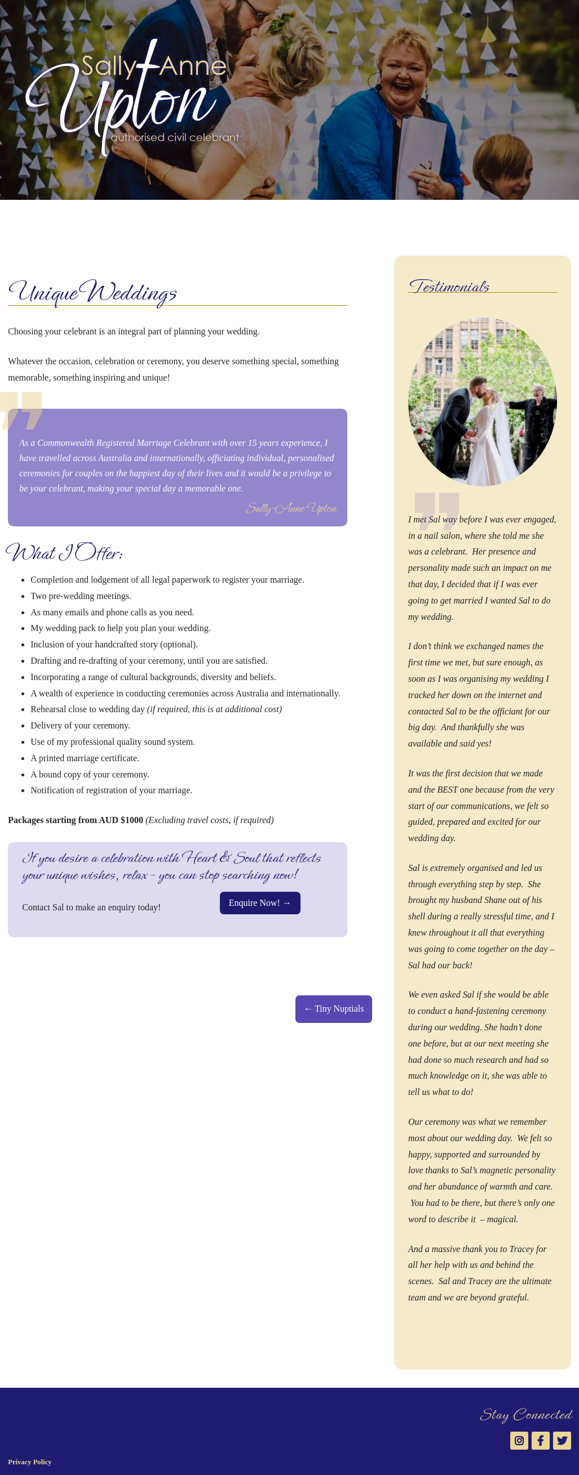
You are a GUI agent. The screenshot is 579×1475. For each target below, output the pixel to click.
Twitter (570, 214)
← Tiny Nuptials (333, 1008)
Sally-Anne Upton (87, 1432)
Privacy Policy (29, 1410)
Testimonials (227, 218)
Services (120, 218)
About (72, 218)
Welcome (26, 218)
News (278, 218)
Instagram (534, 214)
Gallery (171, 218)
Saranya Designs (74, 1453)
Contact (320, 218)
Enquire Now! (254, 903)
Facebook (552, 214)
